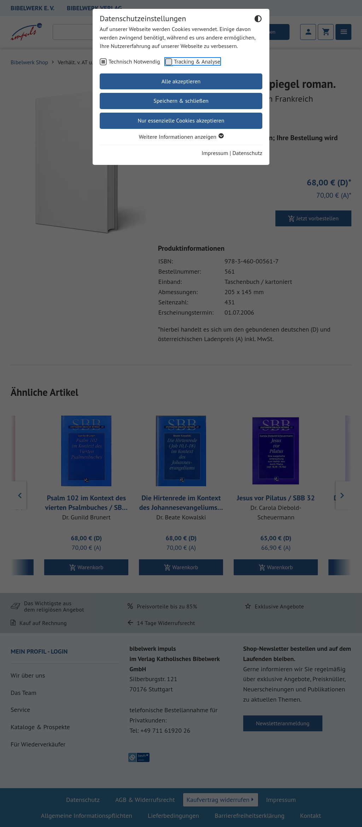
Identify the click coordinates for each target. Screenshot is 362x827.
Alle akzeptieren (181, 81)
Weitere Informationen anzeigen (181, 136)
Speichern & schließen (181, 100)
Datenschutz (247, 152)
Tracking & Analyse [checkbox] (197, 61)
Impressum (215, 152)
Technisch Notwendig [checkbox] (134, 61)
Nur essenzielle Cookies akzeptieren (181, 120)
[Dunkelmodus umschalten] (258, 19)
